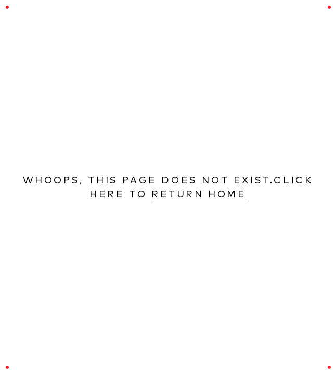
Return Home (199, 194)
